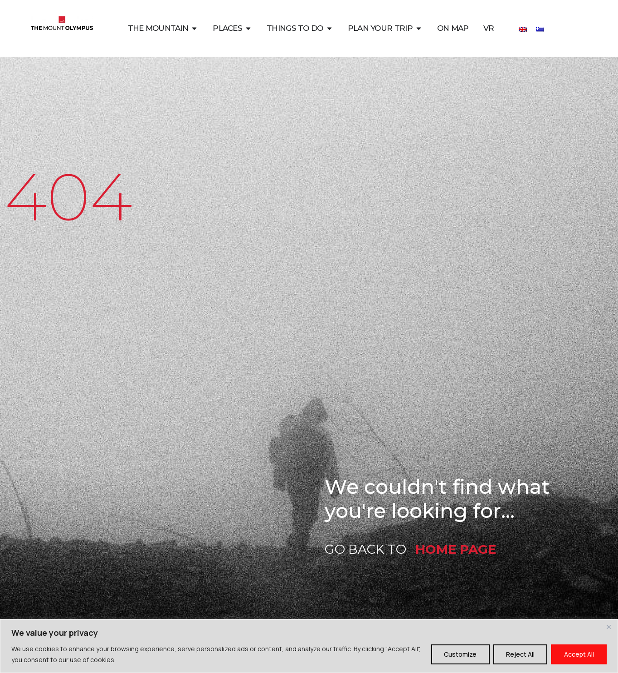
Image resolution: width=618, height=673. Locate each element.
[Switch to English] (522, 28)
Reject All (519, 654)
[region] (309, 646)
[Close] (608, 626)
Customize (459, 654)
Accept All (579, 654)
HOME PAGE (455, 549)
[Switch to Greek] (540, 28)
